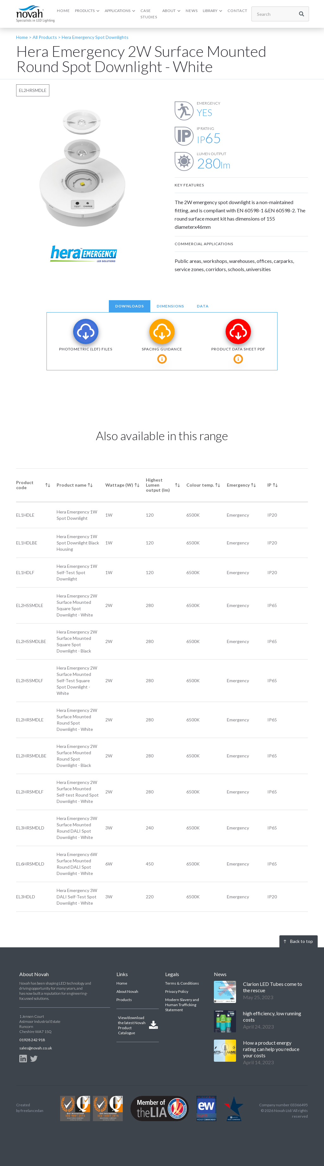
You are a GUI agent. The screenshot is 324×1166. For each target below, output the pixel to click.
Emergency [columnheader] (238, 485)
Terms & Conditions (182, 983)
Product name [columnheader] (71, 485)
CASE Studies (148, 13)
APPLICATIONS (117, 10)
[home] (35, 13)
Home (121, 983)
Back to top (301, 941)
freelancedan (32, 1110)
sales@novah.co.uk (35, 1048)
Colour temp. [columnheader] (200, 485)
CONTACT (237, 10)
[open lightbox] (82, 167)
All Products (44, 37)
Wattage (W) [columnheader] (119, 485)
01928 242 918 (32, 1039)
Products (124, 999)
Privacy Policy (176, 991)
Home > (24, 37)
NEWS (192, 10)
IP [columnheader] (269, 485)
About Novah (127, 991)
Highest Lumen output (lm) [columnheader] (158, 485)
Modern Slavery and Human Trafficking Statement (182, 1004)
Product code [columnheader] (25, 485)
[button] (87, 10)
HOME (63, 10)
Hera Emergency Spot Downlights (95, 37)
